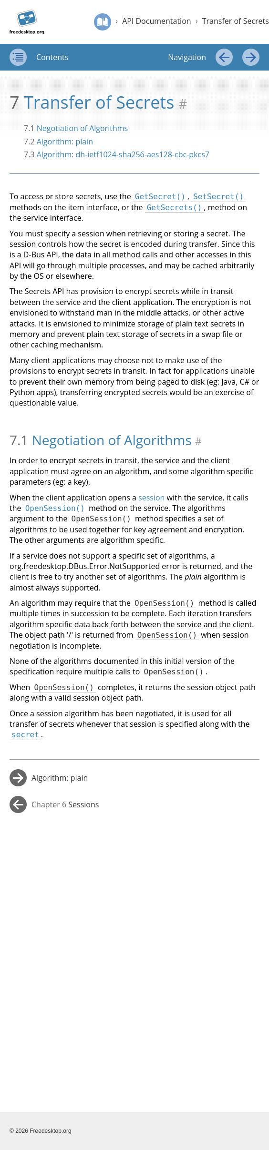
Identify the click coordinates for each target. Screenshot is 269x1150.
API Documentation (156, 21)
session (151, 497)
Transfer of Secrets (235, 21)
